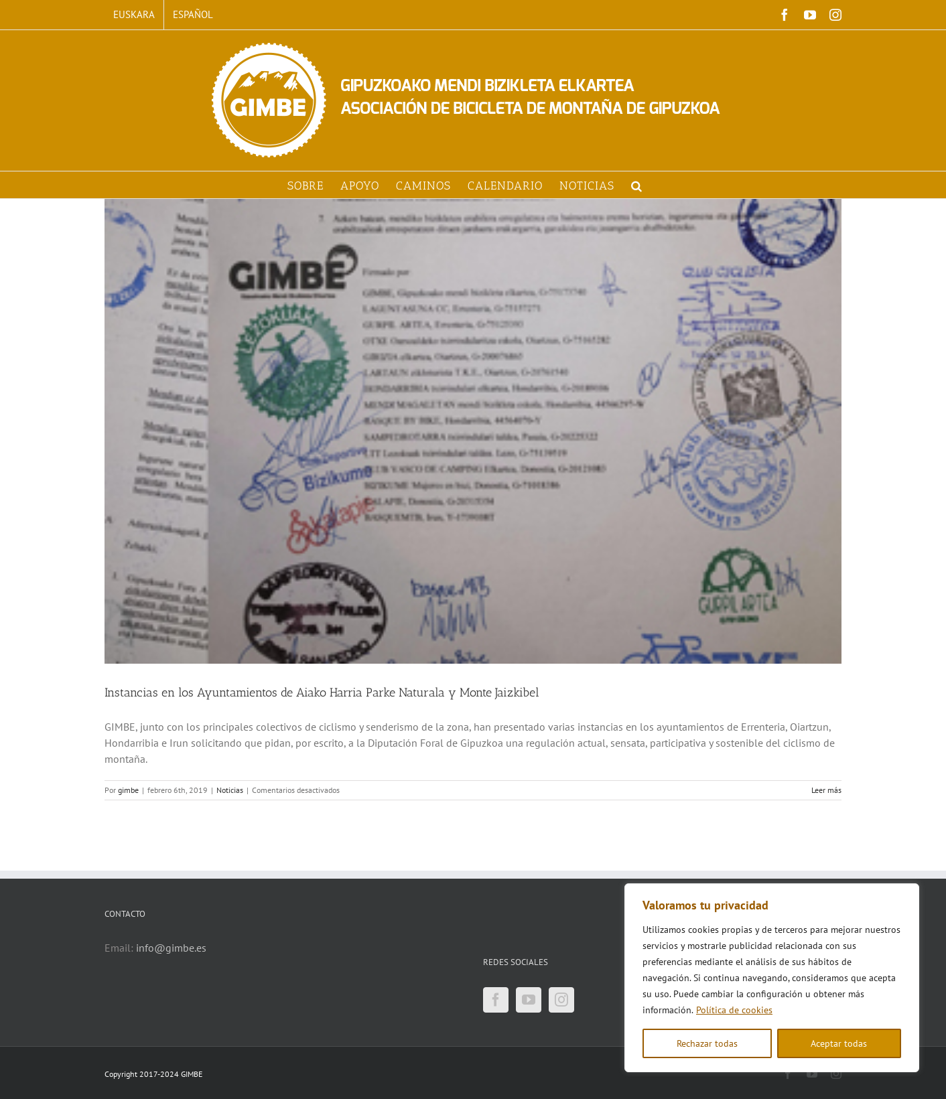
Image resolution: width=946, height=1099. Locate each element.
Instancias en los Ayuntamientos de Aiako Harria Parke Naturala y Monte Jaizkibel (322, 692)
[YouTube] (528, 1000)
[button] (637, 184)
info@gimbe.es (171, 947)
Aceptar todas (839, 1043)
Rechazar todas (707, 1043)
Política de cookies (734, 1010)
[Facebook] (496, 1000)
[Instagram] (561, 1000)
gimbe (128, 790)
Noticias (229, 790)
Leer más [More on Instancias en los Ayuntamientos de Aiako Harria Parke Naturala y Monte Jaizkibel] (826, 790)
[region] (771, 977)
